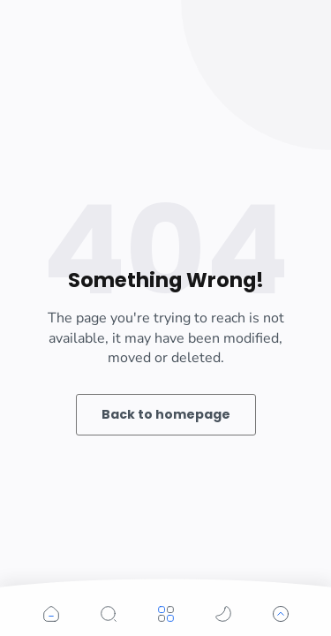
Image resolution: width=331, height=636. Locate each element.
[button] (51, 614)
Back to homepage (166, 414)
